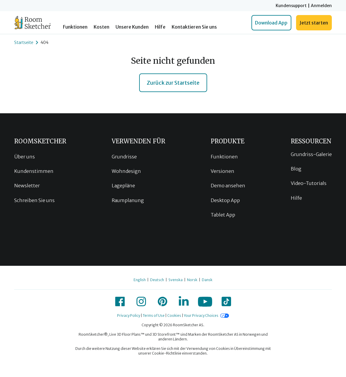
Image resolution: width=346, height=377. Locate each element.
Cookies (174, 315)
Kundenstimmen (33, 171)
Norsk (192, 280)
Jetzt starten (314, 23)
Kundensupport (291, 6)
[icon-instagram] (141, 301)
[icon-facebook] (120, 301)
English (140, 280)
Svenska (175, 280)
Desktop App (225, 200)
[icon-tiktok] (226, 301)
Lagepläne (123, 185)
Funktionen (75, 27)
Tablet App (223, 215)
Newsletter (27, 185)
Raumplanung (128, 200)
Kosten (101, 27)
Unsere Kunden (132, 27)
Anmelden (321, 6)
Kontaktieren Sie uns (194, 27)
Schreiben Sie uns (34, 200)
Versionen (222, 171)
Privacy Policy (128, 315)
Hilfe (160, 27)
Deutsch (157, 280)
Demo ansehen (228, 185)
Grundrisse (124, 157)
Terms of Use (154, 315)
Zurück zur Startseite (173, 82)
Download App (271, 23)
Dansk (207, 280)
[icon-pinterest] (162, 301)
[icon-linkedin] (184, 301)
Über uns (24, 157)
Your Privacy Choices (201, 315)
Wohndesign (126, 171)
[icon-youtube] (205, 301)
